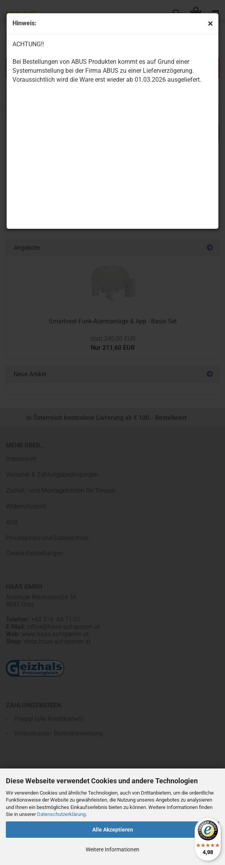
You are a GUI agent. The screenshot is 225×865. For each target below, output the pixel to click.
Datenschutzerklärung (61, 814)
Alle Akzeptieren (112, 829)
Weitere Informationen (112, 849)
